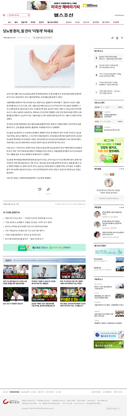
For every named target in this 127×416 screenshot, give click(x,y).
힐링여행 (96, 22)
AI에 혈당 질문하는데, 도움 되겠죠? (110, 116)
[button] (121, 207)
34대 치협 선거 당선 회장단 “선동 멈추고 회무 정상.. (103, 315)
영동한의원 (97, 268)
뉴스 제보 (58, 392)
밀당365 (69, 22)
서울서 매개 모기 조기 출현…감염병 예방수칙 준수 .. (108, 306)
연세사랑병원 (98, 259)
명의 (16, 22)
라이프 (33, 22)
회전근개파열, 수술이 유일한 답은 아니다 (112, 213)
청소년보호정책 (25, 392)
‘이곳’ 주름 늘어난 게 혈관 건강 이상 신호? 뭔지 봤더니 (25, 230)
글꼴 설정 (122, 38)
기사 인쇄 (117, 38)
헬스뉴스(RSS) (118, 392)
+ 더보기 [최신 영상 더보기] (80, 260)
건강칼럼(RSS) (108, 392)
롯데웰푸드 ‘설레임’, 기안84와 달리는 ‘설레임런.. (108, 323)
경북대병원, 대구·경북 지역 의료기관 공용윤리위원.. (102, 297)
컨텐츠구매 (40, 392)
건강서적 (86, 22)
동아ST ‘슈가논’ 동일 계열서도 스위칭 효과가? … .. (103, 288)
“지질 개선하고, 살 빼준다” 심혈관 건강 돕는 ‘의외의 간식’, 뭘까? (28, 222)
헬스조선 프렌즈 (52, 22)
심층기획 (24, 22)
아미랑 (77, 22)
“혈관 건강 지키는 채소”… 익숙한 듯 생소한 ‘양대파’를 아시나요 (28, 218)
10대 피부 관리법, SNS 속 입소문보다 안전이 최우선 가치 (113, 233)
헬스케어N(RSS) (97, 392)
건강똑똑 (116, 22)
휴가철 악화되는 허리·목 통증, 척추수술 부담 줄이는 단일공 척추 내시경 (112, 223)
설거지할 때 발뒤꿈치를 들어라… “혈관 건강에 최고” (24, 238)
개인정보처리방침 (14, 392)
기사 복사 (112, 38)
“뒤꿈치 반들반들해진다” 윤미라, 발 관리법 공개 (23, 234)
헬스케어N (105, 22)
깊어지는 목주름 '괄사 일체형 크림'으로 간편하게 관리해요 (26, 226)
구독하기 (120, 107)
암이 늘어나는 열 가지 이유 (112, 130)
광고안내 (33, 392)
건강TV (41, 22)
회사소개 (5, 392)
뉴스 (9, 22)
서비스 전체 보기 (49, 392)
